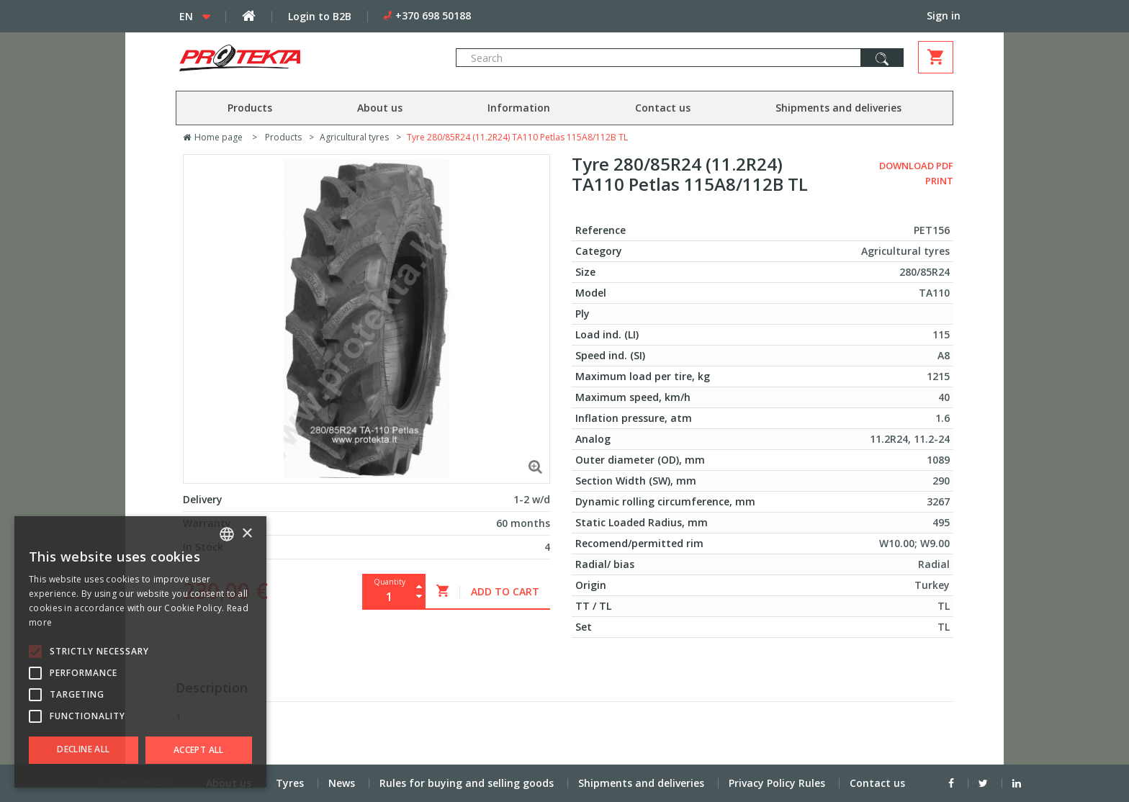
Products (250, 107)
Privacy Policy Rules (777, 783)
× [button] (246, 533)
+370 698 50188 (433, 15)
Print (939, 180)
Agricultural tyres (354, 137)
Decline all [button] (83, 749)
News (341, 783)
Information (518, 107)
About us (379, 107)
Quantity (389, 582)
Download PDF (916, 165)
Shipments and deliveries (838, 107)
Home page (213, 137)
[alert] (140, 652)
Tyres (290, 783)
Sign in (944, 15)
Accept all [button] (199, 750)
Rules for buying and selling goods (466, 783)
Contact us (663, 107)
